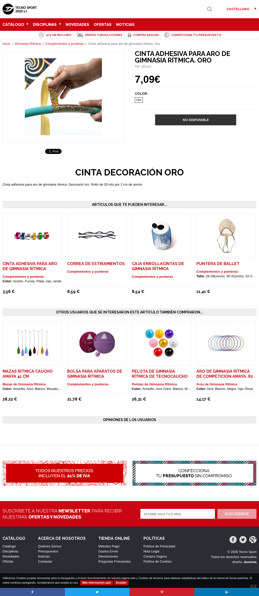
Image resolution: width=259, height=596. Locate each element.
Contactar (45, 561)
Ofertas (103, 24)
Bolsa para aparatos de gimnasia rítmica (94, 374)
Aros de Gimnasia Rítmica (216, 384)
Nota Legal (151, 551)
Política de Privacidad (159, 546)
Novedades (77, 24)
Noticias (125, 24)
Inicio (6, 44)
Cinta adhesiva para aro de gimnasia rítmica (30, 266)
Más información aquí (96, 582)
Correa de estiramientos (96, 263)
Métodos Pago (109, 546)
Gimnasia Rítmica (28, 44)
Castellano (238, 9)
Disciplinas (47, 24)
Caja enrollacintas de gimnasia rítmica (158, 266)
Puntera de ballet (217, 263)
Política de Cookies (157, 561)
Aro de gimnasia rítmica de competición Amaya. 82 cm (224, 376)
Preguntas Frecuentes (114, 561)
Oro (138, 100)
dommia (250, 562)
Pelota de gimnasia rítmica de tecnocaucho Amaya (160, 376)
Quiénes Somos (50, 546)
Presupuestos (48, 551)
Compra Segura (155, 556)
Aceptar (121, 582)
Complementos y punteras (64, 44)
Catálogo (15, 24)
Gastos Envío (108, 551)
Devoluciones (108, 556)
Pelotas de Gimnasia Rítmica (154, 384)
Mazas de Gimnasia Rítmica (24, 384)
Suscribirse (237, 514)
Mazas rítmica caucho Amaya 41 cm (28, 374)
